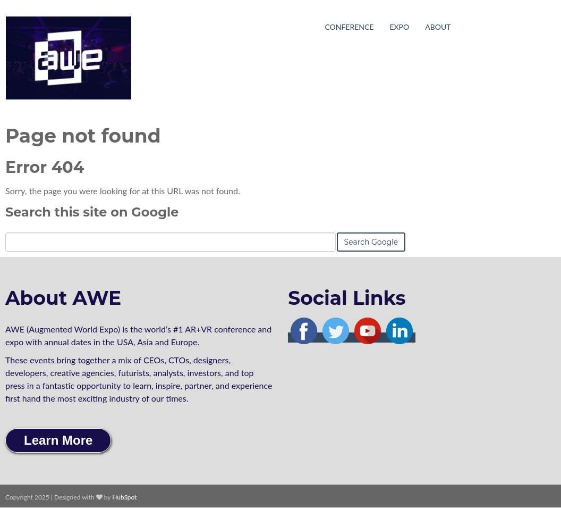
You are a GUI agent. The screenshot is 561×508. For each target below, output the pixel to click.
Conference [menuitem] (349, 26)
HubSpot (124, 497)
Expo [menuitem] (399, 26)
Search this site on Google (91, 212)
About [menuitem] (437, 26)
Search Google (371, 242)
